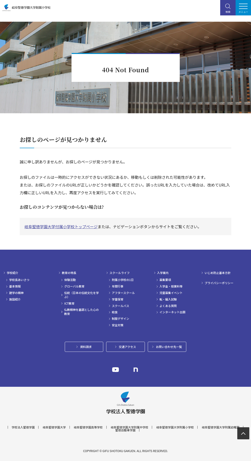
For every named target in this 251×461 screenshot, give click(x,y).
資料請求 (86, 347)
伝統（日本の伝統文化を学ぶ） (81, 295)
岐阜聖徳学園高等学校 (88, 427)
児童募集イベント (171, 293)
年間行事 (117, 286)
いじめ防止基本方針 (218, 272)
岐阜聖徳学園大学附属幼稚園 (220, 427)
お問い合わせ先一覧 (169, 347)
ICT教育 (69, 303)
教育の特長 (69, 272)
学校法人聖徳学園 (23, 427)
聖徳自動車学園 (125, 430)
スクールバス (120, 306)
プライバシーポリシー (219, 282)
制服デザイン (120, 319)
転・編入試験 (168, 299)
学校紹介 (12, 272)
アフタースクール (123, 293)
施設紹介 (15, 299)
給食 (115, 312)
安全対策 (117, 325)
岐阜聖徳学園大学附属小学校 (175, 427)
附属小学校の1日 (123, 280)
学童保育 (117, 299)
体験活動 (70, 280)
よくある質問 (168, 306)
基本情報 (15, 286)
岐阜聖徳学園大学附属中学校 (129, 427)
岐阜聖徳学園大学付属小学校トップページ (61, 226)
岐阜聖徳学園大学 (54, 427)
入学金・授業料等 (171, 286)
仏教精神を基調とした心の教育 (81, 312)
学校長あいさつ (19, 280)
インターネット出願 (173, 312)
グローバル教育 (74, 286)
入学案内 (163, 272)
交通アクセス (127, 347)
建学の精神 (16, 293)
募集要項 (165, 280)
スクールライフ (119, 272)
